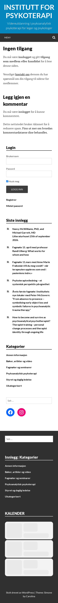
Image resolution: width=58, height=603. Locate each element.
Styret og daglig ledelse (19, 379)
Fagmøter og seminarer (19, 367)
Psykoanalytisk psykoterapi (21, 373)
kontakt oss (22, 74)
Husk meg (12, 181)
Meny (7, 37)
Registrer (11, 199)
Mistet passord (14, 205)
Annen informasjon (16, 355)
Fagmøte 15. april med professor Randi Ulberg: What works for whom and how (30, 251)
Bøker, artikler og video (19, 361)
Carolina (30, 596)
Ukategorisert (14, 385)
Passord (10, 168)
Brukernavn (12, 156)
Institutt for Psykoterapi (29, 11)
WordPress (28, 592)
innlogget (24, 112)
